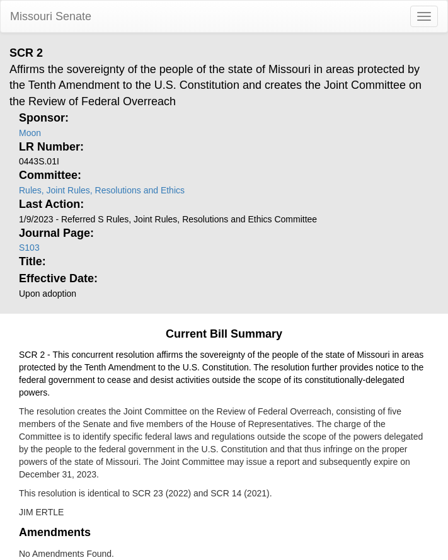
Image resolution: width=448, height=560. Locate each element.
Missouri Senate (50, 16)
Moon (30, 133)
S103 (29, 248)
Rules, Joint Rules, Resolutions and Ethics (102, 190)
